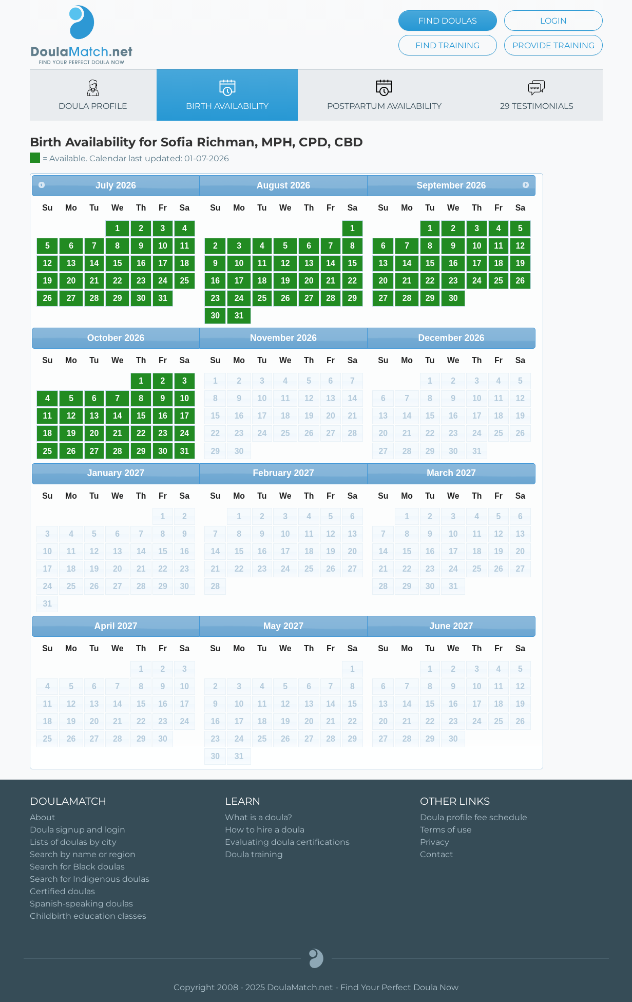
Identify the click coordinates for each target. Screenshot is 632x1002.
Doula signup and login (77, 830)
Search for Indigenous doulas (89, 879)
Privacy (434, 842)
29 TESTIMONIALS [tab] (536, 95)
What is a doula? (258, 817)
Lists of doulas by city (73, 842)
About (42, 817)
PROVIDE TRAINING (553, 45)
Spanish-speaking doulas (81, 904)
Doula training (254, 854)
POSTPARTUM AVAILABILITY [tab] (384, 95)
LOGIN (553, 21)
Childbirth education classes (88, 916)
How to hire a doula (264, 830)
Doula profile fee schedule (473, 817)
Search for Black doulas (77, 867)
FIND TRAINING (447, 45)
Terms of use (446, 830)
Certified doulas (62, 891)
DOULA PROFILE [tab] (93, 95)
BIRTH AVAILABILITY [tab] (227, 95)
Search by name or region (83, 854)
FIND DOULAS (447, 21)
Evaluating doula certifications (287, 842)
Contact (436, 854)
